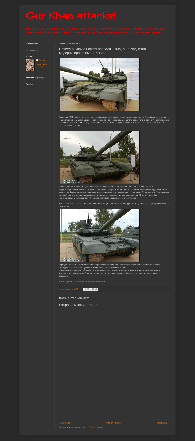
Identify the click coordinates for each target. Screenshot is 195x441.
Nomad (42, 60)
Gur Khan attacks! (71, 15)
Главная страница (114, 423)
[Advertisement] (127, 396)
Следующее (65, 423)
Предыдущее (163, 423)
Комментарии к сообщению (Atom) (88, 427)
